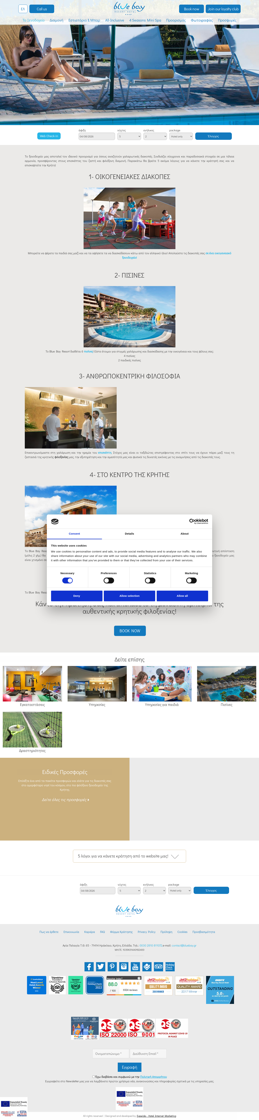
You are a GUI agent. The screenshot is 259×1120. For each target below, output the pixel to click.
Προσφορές (227, 20)
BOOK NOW (130, 630)
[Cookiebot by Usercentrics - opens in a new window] (192, 521)
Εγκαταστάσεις (32, 704)
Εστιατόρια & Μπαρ (84, 20)
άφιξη (82, 130)
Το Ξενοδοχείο (34, 20)
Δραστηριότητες (32, 750)
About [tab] (185, 533)
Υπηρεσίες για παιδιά (162, 704)
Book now (191, 8)
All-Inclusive (114, 20)
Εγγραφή (129, 1067)
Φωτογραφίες (202, 20)
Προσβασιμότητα (204, 932)
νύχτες (121, 130)
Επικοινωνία (71, 932)
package (174, 130)
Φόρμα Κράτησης (121, 932)
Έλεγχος (213, 136)
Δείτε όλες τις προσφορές (64, 799)
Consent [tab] (74, 533)
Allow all (182, 595)
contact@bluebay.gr (184, 945)
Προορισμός (176, 20)
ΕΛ (23, 8)
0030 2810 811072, (151, 945)
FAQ (102, 932)
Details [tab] (129, 533)
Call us (42, 8)
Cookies (182, 932)
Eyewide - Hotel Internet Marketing (156, 1116)
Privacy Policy (146, 932)
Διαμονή (56, 20)
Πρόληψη (166, 932)
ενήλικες (148, 130)
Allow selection (129, 595)
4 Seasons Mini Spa (145, 20)
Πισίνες (226, 704)
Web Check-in (49, 136)
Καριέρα (89, 932)
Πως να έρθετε (48, 932)
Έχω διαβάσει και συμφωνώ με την (131, 1077)
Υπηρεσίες (97, 704)
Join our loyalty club (223, 8)
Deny (76, 595)
